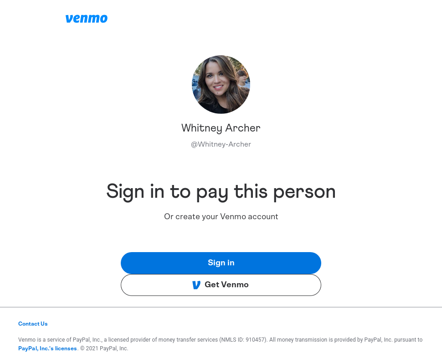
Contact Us (33, 324)
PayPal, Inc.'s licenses (47, 348)
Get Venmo (220, 285)
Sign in (221, 263)
